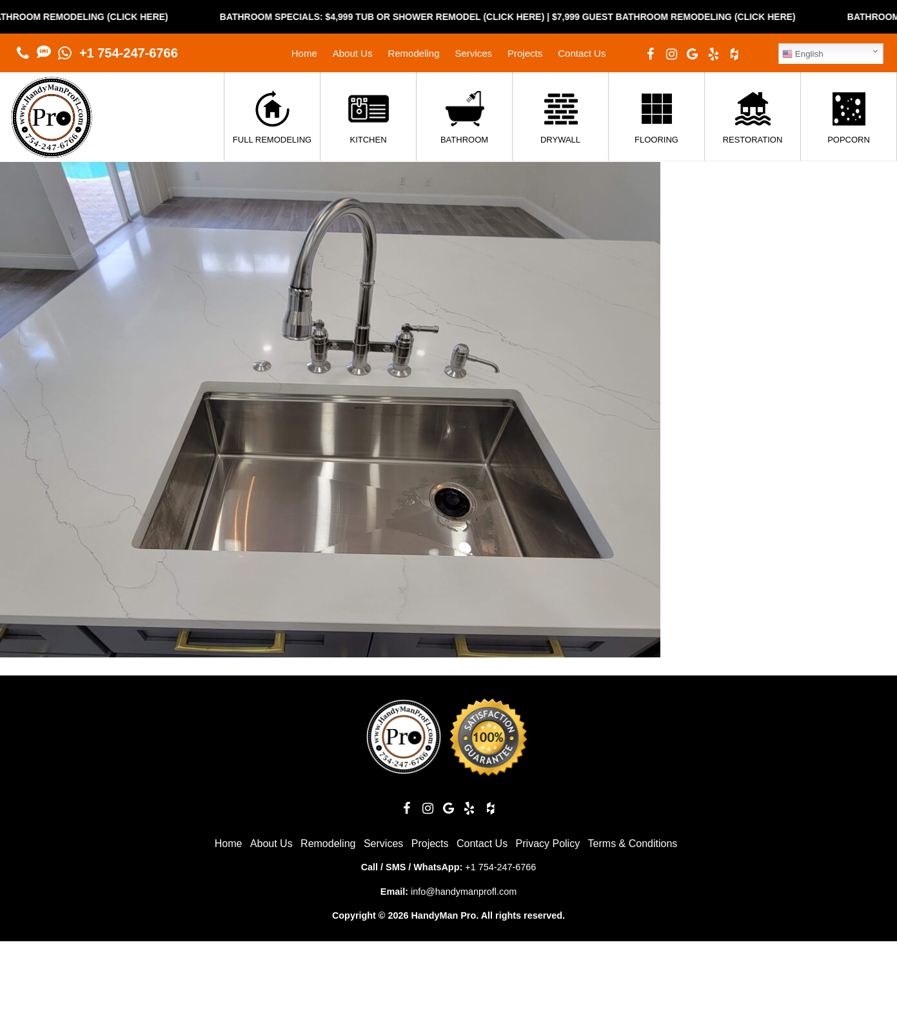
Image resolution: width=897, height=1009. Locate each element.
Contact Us (582, 53)
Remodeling (413, 53)
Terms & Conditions (633, 843)
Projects (525, 53)
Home (304, 53)
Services (473, 53)
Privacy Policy (548, 843)
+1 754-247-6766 (128, 53)
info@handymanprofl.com (464, 891)
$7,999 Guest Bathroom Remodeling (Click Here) (682, 17)
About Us (353, 53)
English (802, 54)
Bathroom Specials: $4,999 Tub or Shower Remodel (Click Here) (390, 17)
